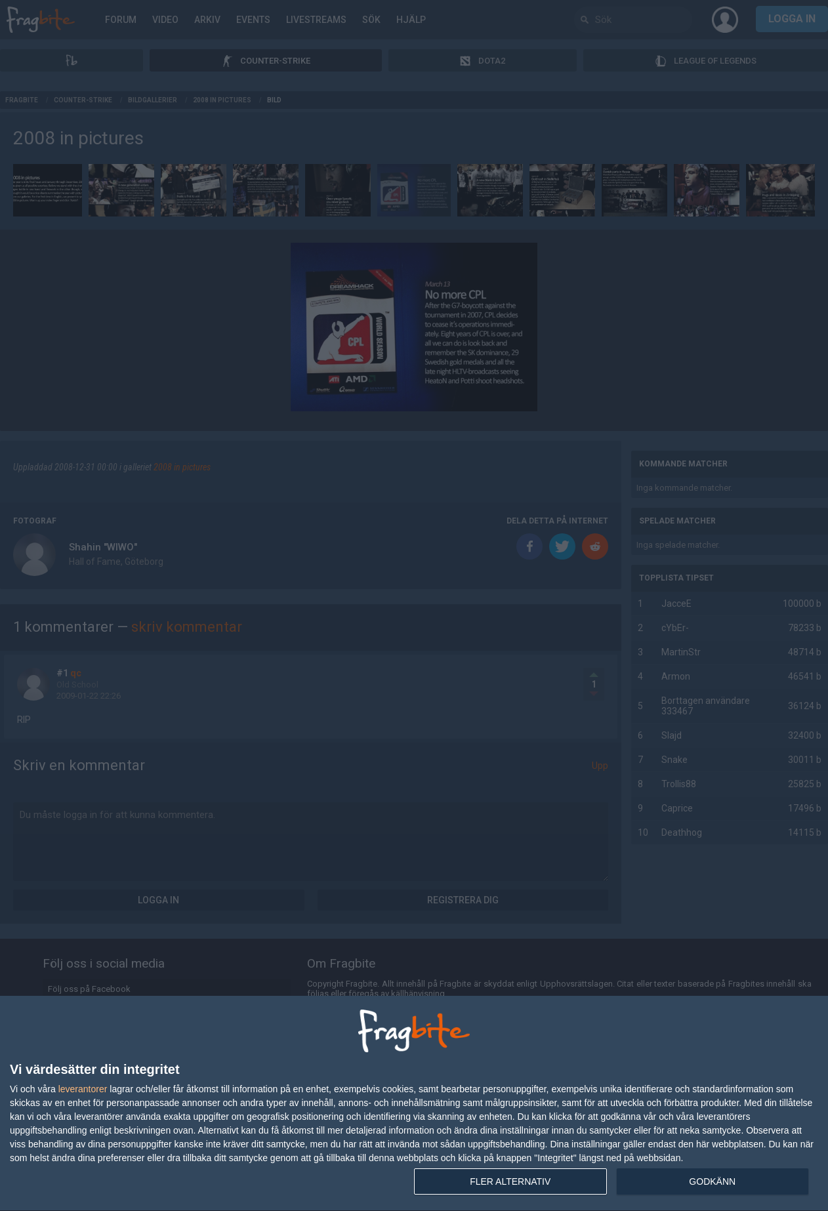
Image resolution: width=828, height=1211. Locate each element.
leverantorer (83, 1089)
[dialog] (414, 1103)
